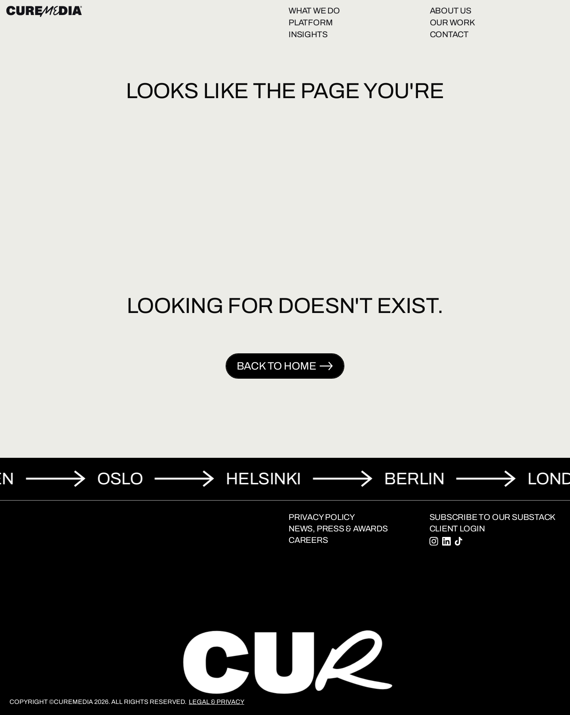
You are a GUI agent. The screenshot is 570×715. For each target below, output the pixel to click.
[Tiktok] (458, 541)
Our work (452, 22)
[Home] (44, 11)
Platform (310, 22)
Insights (308, 34)
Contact (449, 34)
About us (450, 10)
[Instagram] (433, 541)
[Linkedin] (446, 541)
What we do (314, 10)
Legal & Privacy (216, 701)
